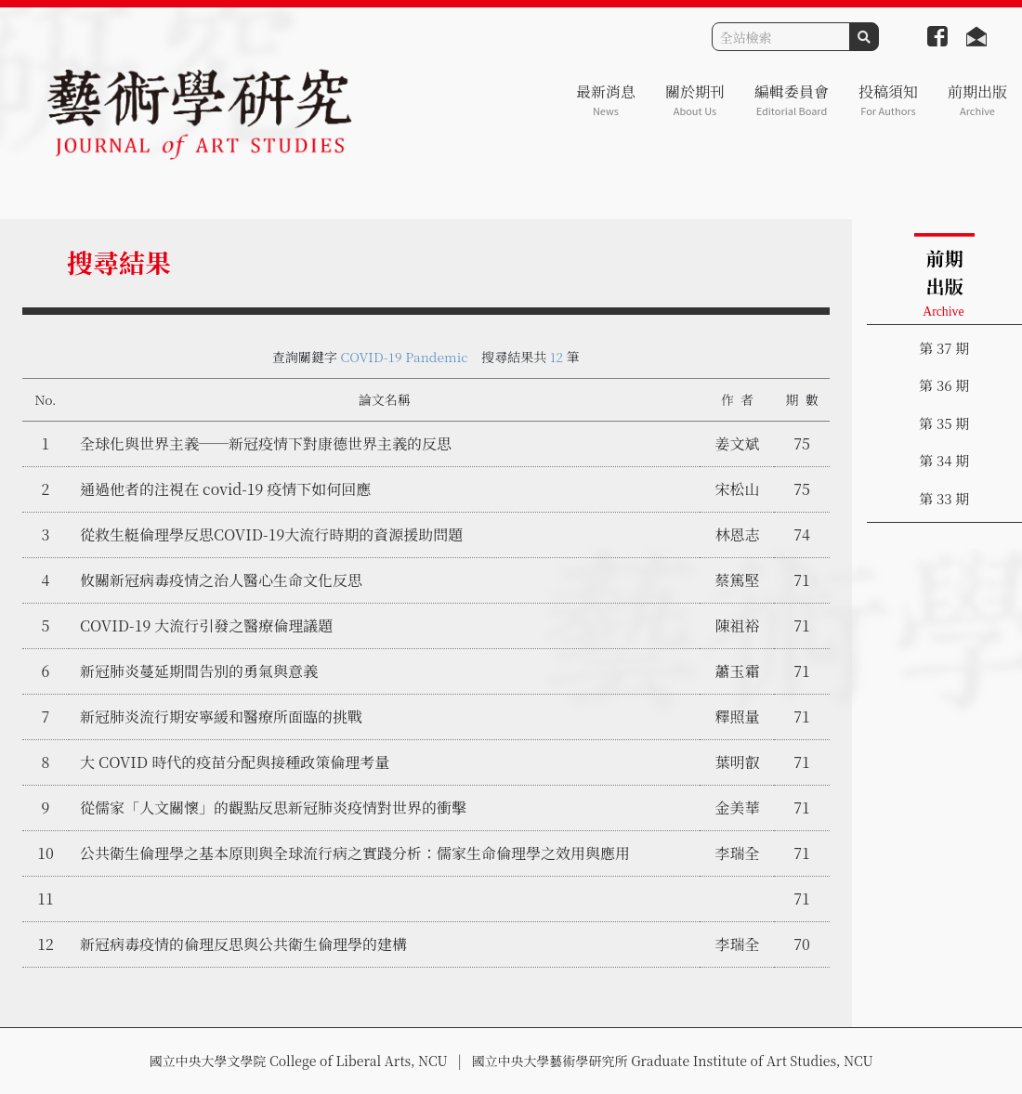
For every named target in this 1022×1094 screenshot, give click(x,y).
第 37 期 (944, 348)
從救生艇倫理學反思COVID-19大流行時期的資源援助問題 (271, 534)
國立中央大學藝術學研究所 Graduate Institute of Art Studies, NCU (672, 1060)
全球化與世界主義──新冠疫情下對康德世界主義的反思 (266, 443)
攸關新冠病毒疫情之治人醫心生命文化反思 (221, 580)
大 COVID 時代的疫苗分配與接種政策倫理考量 (234, 762)
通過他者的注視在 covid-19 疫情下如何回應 (225, 489)
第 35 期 (944, 423)
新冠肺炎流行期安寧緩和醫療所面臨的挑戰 (221, 716)
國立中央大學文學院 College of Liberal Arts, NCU (298, 1060)
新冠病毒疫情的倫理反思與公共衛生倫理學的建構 (243, 944)
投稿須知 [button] (888, 100)
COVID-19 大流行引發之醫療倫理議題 (206, 625)
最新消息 (605, 100)
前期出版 (977, 100)
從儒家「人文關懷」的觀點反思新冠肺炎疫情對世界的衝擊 (273, 807)
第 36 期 (944, 385)
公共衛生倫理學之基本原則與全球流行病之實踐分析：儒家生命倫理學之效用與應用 (355, 853)
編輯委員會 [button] (791, 100)
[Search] (781, 36)
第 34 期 (944, 460)
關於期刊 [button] (695, 100)
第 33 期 (944, 498)
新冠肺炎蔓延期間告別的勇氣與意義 (199, 671)
